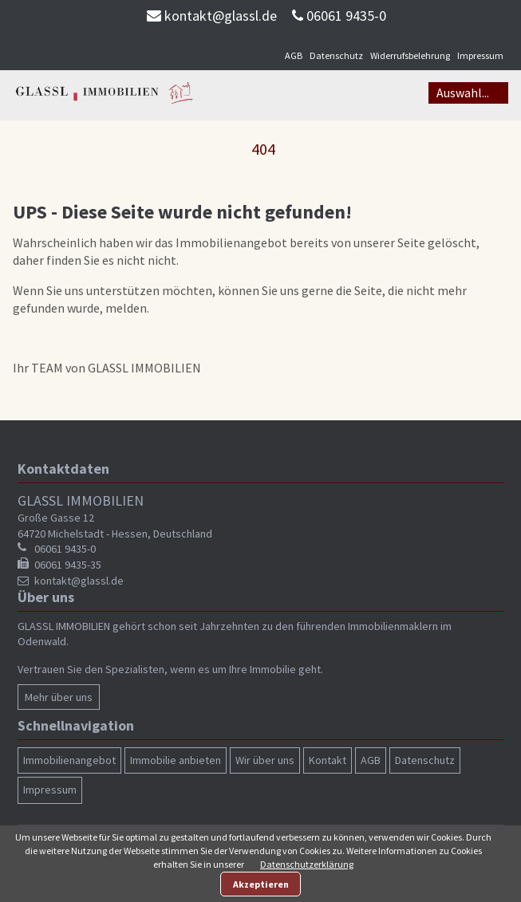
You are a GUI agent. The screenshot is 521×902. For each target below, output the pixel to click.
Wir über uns (264, 760)
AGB (293, 55)
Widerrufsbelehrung (410, 55)
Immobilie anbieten (175, 760)
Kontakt (327, 760)
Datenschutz (336, 55)
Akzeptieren (261, 884)
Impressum (480, 55)
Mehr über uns (59, 697)
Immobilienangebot (69, 760)
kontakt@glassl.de (220, 15)
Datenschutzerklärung (306, 864)
